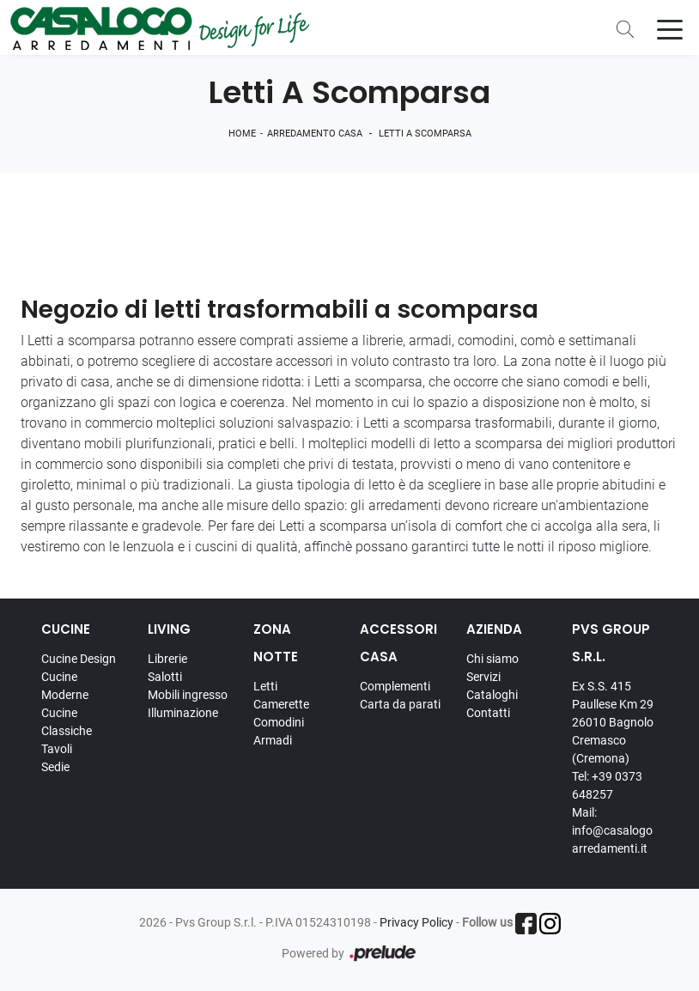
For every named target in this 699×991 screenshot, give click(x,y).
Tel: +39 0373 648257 (607, 785)
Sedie (55, 767)
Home (242, 133)
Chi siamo (492, 659)
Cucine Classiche (66, 722)
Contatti (488, 713)
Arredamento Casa (314, 133)
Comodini (278, 722)
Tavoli (56, 749)
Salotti (165, 677)
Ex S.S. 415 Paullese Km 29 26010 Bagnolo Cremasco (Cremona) (612, 722)
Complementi (395, 686)
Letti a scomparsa (425, 133)
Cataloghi (492, 695)
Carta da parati (400, 704)
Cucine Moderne (64, 686)
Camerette (281, 704)
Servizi (483, 677)
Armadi (272, 740)
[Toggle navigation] (670, 28)
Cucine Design (78, 659)
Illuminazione (183, 713)
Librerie (167, 659)
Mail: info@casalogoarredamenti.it (612, 830)
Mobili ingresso (188, 695)
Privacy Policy (416, 922)
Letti (265, 686)
